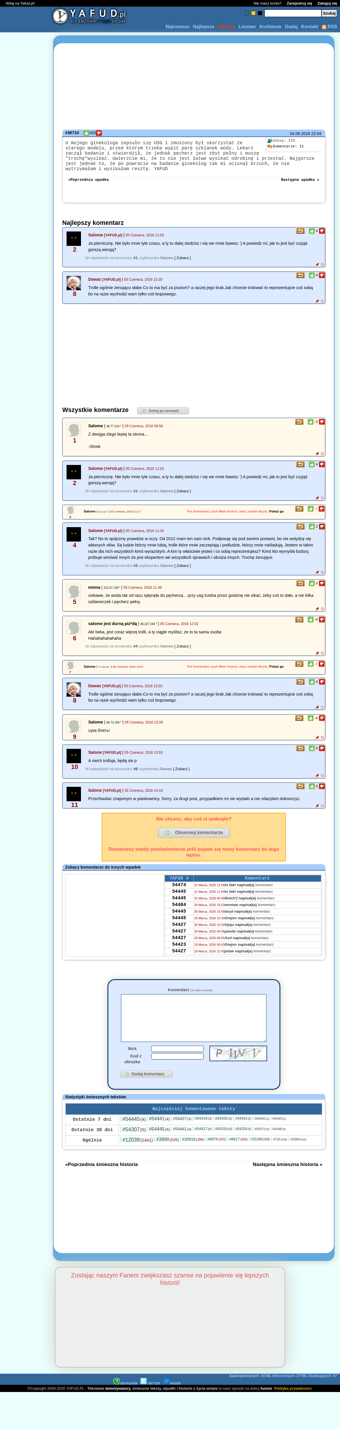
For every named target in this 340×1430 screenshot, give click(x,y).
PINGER (172, 1401)
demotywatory (117, 1406)
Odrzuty (226, 26)
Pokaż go (276, 519)
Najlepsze (203, 26)
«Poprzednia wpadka (88, 187)
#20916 (193, 1157)
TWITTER (150, 1401)
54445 (179, 902)
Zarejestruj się (299, 3)
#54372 (262, 1146)
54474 (179, 895)
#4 (135, 654)
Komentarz (190, 998)
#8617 (238, 1157)
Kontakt (309, 26)
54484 (179, 918)
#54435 (223, 1136)
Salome (95, 243)
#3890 (167, 1157)
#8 (135, 777)
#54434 (243, 1136)
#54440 (262, 1136)
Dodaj (291, 26)
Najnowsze (178, 26)
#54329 (243, 1147)
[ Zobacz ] (183, 266)
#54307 (134, 1147)
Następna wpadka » (300, 187)
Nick (132, 1065)
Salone (95, 760)
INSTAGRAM (125, 1401)
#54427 (182, 1136)
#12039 (137, 1158)
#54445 (134, 1137)
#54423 (279, 1136)
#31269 (260, 1157)
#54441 (159, 1136)
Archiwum (270, 26)
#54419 (203, 1136)
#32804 (298, 1157)
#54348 (279, 1146)
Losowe (247, 26)
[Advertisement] (25, 715)
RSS (329, 26)
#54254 (223, 1146)
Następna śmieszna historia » (287, 1182)
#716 (280, 1157)
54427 (179, 941)
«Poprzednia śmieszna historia (101, 1182)
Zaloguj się (327, 3)
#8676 (216, 1157)
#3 (135, 573)
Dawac (94, 287)
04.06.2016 (300, 133)
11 (285, 146)
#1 (135, 266)
